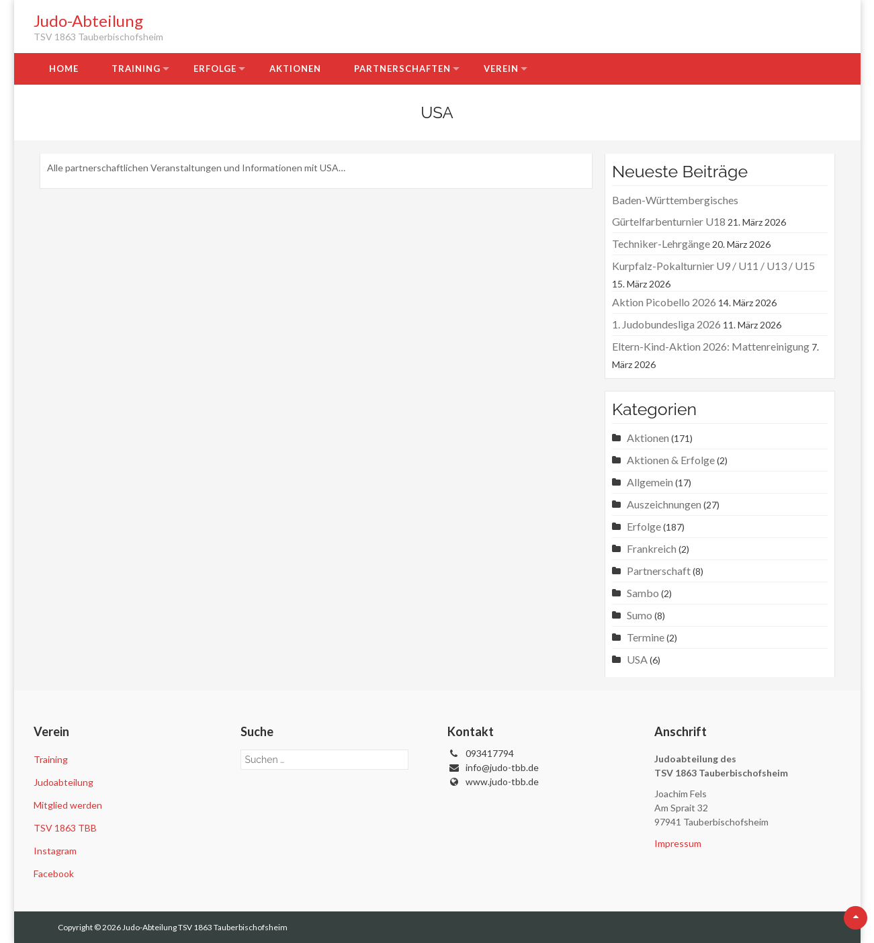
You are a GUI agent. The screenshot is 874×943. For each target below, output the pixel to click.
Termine (645, 637)
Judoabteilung (63, 782)
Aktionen (295, 68)
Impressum (677, 843)
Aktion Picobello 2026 (664, 302)
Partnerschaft (659, 570)
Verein (501, 68)
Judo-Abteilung (88, 20)
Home (64, 68)
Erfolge (214, 68)
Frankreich (651, 548)
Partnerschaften (402, 68)
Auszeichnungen (664, 504)
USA (637, 659)
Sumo (639, 615)
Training (136, 68)
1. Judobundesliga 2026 (666, 324)
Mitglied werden (68, 805)
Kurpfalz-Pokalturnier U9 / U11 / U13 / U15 (713, 265)
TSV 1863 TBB (65, 828)
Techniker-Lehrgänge (661, 243)
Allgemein (650, 482)
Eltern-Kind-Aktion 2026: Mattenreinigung (711, 346)
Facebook (54, 873)
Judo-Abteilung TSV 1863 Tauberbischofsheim (205, 927)
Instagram (55, 850)
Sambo (643, 592)
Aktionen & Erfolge (671, 459)
